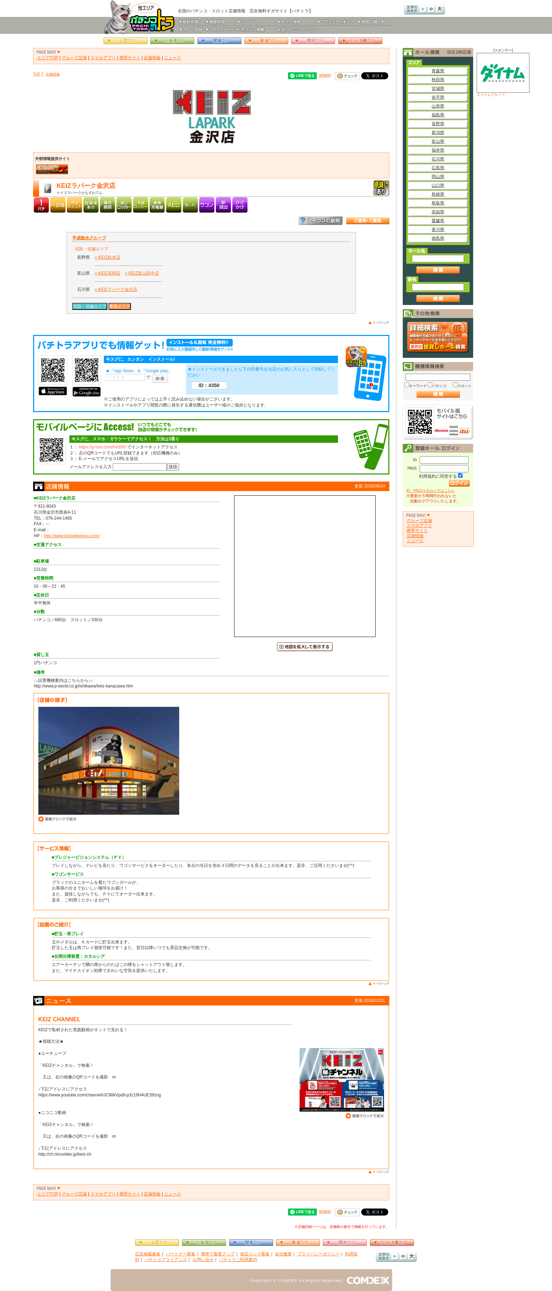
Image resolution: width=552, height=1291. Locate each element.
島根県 (438, 194)
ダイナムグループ (503, 75)
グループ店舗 (74, 57)
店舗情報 (152, 57)
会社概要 (283, 1254)
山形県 (438, 106)
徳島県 (438, 238)
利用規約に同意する (438, 476)
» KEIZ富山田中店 (142, 273)
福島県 (438, 114)
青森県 (438, 70)
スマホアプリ (103, 57)
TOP (36, 74)
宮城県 (438, 88)
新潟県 (438, 132)
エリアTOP (47, 57)
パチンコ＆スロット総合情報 (141, 17)
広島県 (438, 167)
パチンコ (439, 386)
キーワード (418, 386)
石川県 (438, 159)
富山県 (438, 141)
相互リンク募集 (255, 1254)
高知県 (438, 211)
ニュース (172, 57)
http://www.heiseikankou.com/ (71, 535)
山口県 (438, 185)
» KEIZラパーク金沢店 (116, 289)
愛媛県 (438, 220)
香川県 (438, 229)
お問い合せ (203, 1259)
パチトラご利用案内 (238, 1259)
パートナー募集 (180, 1254)
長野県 (438, 123)
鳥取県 (438, 203)
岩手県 (438, 97)
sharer (325, 75)
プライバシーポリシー (318, 1254)
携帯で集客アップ (218, 1254)
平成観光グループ (89, 237)
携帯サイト (129, 57)
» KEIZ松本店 (107, 257)
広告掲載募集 (148, 1254)
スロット (465, 386)
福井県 (438, 150)
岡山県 (438, 176)
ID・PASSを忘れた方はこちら (430, 490)
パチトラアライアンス (166, 1259)
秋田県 (438, 79)
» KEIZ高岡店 (107, 273)
